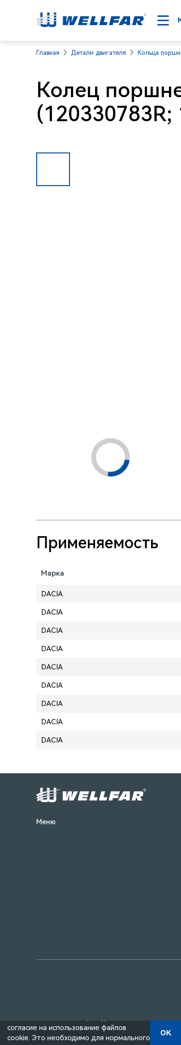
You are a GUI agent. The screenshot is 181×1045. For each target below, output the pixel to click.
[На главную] (91, 21)
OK (165, 1033)
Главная (47, 52)
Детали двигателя (98, 52)
